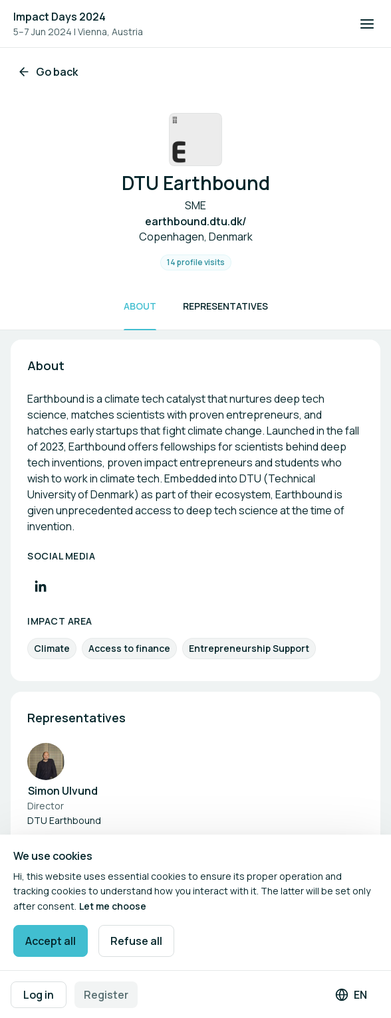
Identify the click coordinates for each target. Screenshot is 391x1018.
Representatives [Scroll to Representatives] (225, 306)
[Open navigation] (367, 24)
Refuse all (136, 941)
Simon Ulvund (63, 790)
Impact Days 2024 (59, 16)
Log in (38, 994)
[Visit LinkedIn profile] (40, 586)
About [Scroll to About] (140, 306)
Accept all (50, 941)
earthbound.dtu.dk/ (196, 221)
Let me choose (112, 906)
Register (106, 994)
